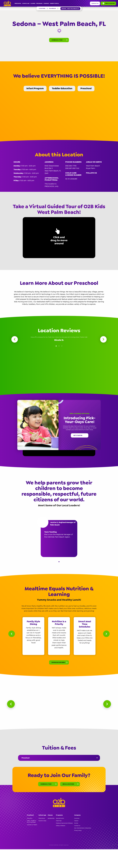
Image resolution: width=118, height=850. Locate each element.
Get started (79, 435)
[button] (100, 401)
